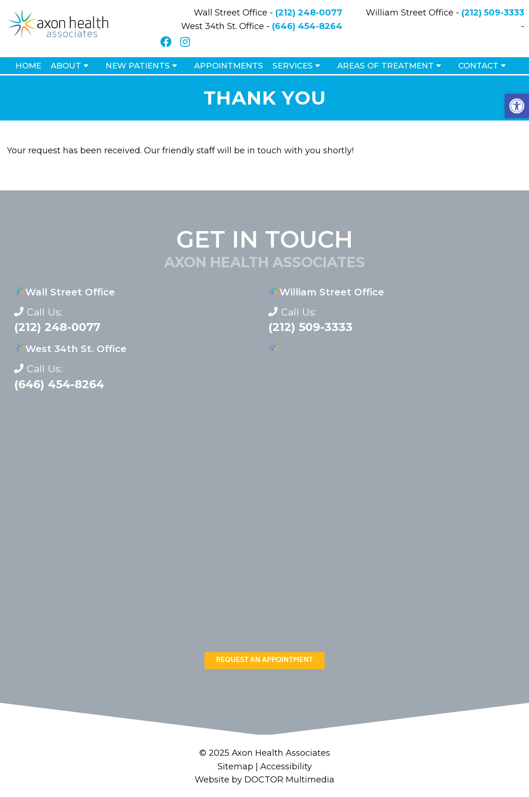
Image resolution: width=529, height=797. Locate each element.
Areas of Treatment (385, 65)
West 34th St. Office (76, 348)
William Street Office (332, 292)
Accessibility (286, 766)
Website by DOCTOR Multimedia (264, 779)
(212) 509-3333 (492, 13)
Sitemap (235, 766)
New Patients (138, 65)
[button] (517, 106)
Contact (478, 65)
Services (292, 65)
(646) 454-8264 (307, 26)
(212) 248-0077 (308, 13)
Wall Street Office (70, 292)
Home (28, 65)
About (66, 65)
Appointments (228, 65)
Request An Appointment (264, 660)
